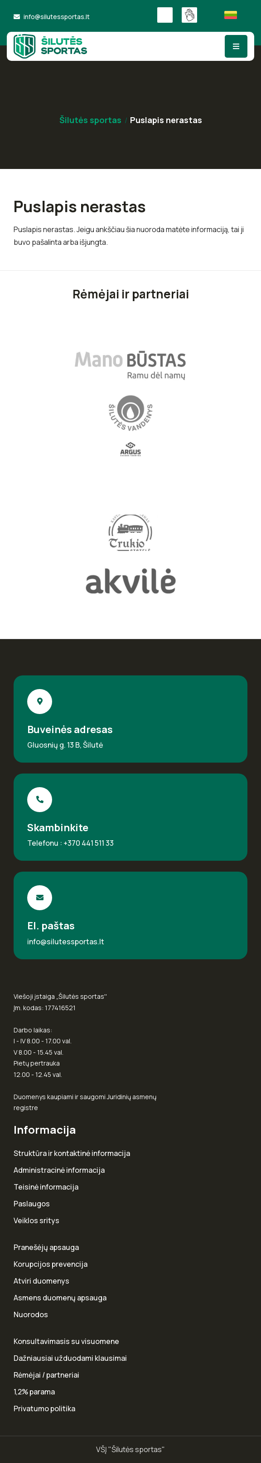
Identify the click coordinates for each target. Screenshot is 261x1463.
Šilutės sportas (90, 119)
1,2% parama (34, 1392)
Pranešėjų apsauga (46, 1247)
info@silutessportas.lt (57, 16)
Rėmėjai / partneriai (46, 1375)
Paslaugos (32, 1204)
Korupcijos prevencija (50, 1264)
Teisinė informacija (46, 1187)
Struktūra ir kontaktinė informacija (72, 1153)
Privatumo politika (44, 1408)
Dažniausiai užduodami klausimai (70, 1358)
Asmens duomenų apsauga (60, 1298)
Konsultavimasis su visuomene (66, 1341)
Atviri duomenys (41, 1281)
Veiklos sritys (36, 1220)
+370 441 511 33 (88, 843)
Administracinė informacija (59, 1170)
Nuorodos (31, 1314)
